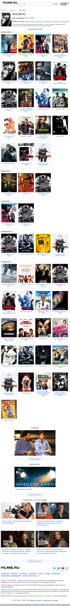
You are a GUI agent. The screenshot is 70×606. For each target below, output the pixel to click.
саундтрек (65, 21)
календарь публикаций (11, 576)
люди (47, 573)
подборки (56, 573)
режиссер (38, 21)
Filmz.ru (36, 582)
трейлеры (5, 573)
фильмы (23, 573)
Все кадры (35, 459)
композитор (55, 21)
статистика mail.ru (30, 576)
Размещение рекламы (50, 600)
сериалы (32, 573)
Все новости (35, 495)
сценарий (46, 21)
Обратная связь (35, 600)
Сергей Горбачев (7, 587)
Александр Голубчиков (46, 585)
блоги (40, 573)
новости (14, 573)
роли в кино (29, 21)
